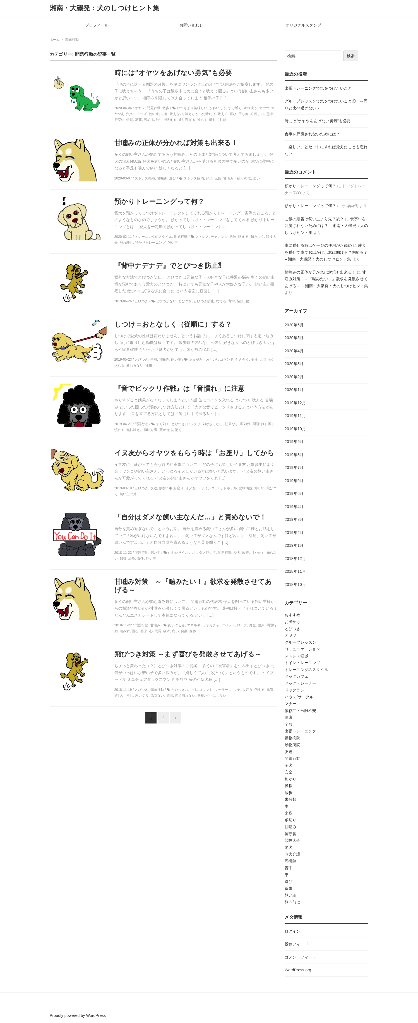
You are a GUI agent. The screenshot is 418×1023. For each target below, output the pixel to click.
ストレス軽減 (296, 656)
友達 (288, 751)
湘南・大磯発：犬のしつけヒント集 (105, 8)
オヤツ (290, 635)
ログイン (293, 931)
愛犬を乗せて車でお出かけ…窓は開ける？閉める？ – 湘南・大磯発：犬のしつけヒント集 (326, 252)
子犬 (288, 765)
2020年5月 (294, 338)
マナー (290, 703)
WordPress (96, 1015)
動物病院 (293, 738)
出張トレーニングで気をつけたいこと (318, 88)
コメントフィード (300, 957)
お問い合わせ (191, 25)
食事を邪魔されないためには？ (312, 134)
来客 (288, 813)
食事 (288, 888)
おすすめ (293, 615)
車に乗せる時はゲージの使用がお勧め (318, 245)
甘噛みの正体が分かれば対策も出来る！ (320, 272)
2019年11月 (295, 415)
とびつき (293, 628)
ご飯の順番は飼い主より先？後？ (314, 219)
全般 (288, 724)
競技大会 (293, 840)
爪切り (290, 820)
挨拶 (288, 786)
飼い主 (290, 895)
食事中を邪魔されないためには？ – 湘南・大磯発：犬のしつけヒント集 (326, 226)
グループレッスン (300, 642)
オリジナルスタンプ (303, 25)
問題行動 (293, 758)
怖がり (290, 779)
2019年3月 (294, 519)
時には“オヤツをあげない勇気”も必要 (317, 121)
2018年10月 (295, 584)
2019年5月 (294, 493)
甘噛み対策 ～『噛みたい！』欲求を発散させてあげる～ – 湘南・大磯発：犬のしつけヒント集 (326, 279)
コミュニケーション (302, 649)
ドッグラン (294, 690)
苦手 (288, 868)
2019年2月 (294, 532)
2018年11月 (295, 571)
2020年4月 (294, 351)
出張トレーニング (300, 731)
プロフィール (97, 25)
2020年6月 (294, 325)
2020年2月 (294, 377)
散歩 (288, 792)
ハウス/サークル (299, 697)
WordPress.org (298, 970)
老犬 (288, 847)
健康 (288, 717)
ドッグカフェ (296, 676)
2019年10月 (295, 429)
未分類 (290, 799)
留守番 (290, 834)
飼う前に (293, 902)
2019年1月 (294, 545)
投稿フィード (296, 944)
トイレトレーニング (302, 662)
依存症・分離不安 (300, 710)
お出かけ (293, 621)
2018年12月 (295, 558)
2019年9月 (294, 441)
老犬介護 (293, 854)
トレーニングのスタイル (306, 669)
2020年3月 (294, 363)
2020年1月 (294, 389)
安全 (288, 772)
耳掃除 (290, 861)
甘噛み (290, 827)
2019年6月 (294, 480)
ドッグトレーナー (300, 683)
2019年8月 (294, 454)
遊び (288, 881)
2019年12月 (295, 403)
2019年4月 (294, 506)
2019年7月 (294, 467)
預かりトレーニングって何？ (310, 186)
